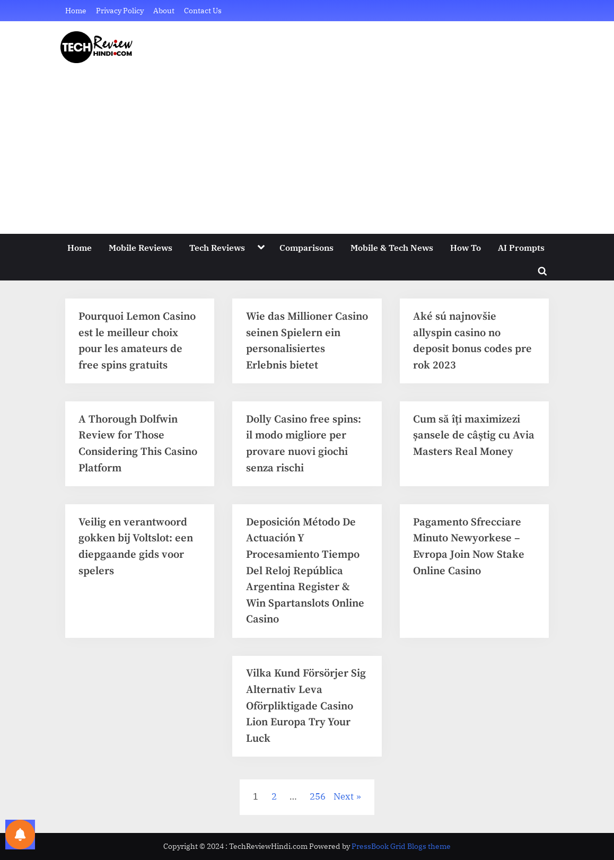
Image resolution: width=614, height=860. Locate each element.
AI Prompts (521, 247)
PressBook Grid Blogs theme (401, 846)
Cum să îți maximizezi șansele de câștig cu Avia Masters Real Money (473, 436)
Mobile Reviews (140, 247)
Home (75, 10)
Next (344, 796)
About (163, 10)
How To (465, 247)
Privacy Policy (120, 10)
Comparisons (306, 247)
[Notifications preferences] (20, 834)
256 (318, 796)
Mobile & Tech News (391, 247)
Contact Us (203, 10)
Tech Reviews (217, 247)
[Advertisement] (307, 142)
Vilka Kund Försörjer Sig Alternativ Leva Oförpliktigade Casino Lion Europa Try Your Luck (306, 705)
